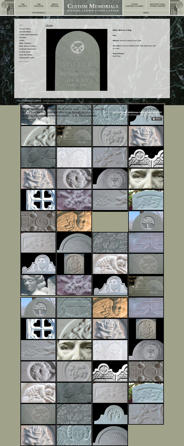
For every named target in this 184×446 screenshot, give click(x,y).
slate (21, 25)
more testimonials (28, 119)
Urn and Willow (25, 29)
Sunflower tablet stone (27, 49)
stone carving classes (134, 5)
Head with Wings (25, 55)
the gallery (22, 5)
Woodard (22, 38)
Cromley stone (24, 52)
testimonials (39, 13)
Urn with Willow (25, 32)
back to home (24, 61)
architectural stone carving (157, 5)
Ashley (21, 40)
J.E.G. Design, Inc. (155, 115)
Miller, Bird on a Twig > (28, 46)
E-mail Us (156, 109)
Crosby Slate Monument (28, 35)
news (146, 13)
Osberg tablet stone (26, 58)
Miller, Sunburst (25, 43)
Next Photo (116, 56)
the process (38, 5)
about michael (55, 5)
